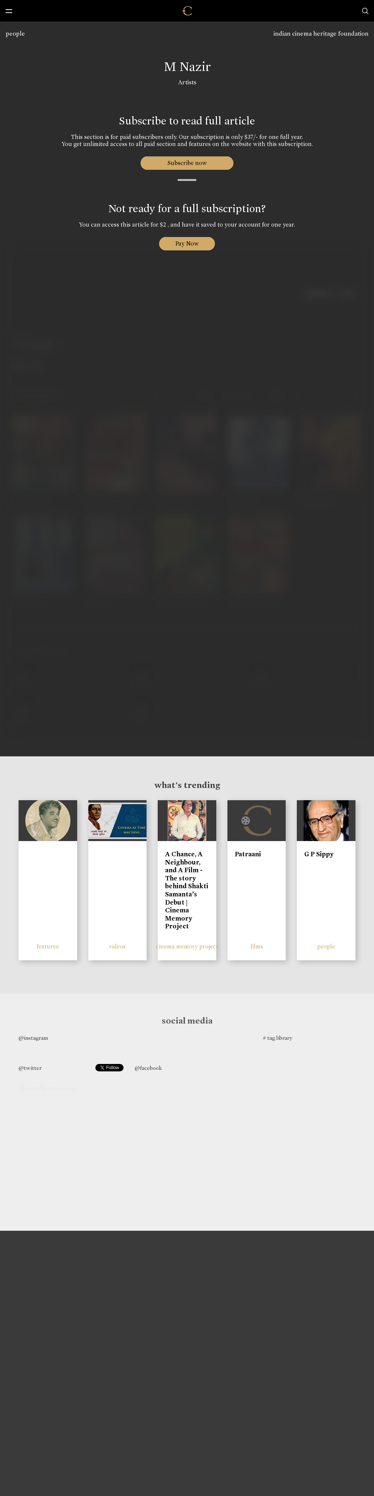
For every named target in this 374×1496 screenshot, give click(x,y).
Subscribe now (187, 162)
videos (117, 946)
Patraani (248, 854)
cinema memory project (187, 946)
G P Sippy (319, 854)
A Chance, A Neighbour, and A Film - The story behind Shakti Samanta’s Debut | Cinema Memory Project (186, 890)
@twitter (30, 1068)
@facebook (148, 1068)
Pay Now (187, 243)
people (15, 34)
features (48, 946)
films (256, 946)
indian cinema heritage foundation (320, 34)
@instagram (33, 1038)
